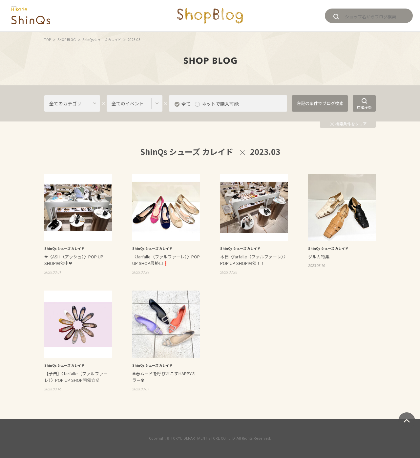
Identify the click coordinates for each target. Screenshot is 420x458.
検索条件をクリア (348, 123)
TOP (47, 39)
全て (186, 103)
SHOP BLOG (66, 39)
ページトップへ (406, 420)
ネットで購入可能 (220, 103)
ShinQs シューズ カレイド (101, 39)
